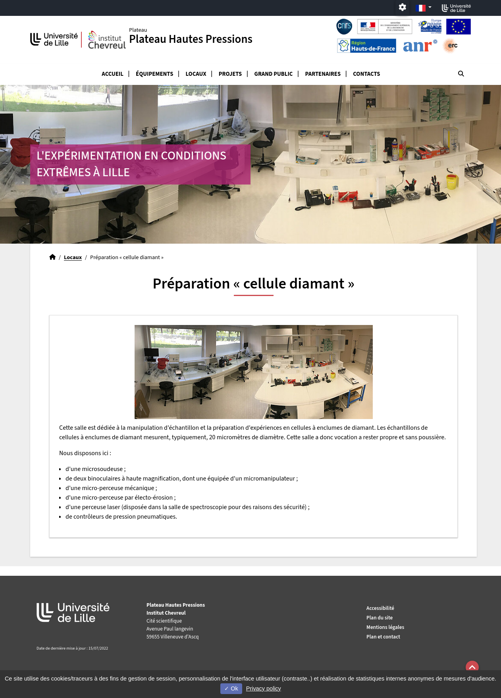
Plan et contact (383, 636)
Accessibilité (380, 608)
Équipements (154, 74)
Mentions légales (385, 627)
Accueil (112, 74)
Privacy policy (263, 688)
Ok (231, 688)
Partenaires (323, 74)
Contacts (366, 74)
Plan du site (379, 617)
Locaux (196, 74)
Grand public (273, 74)
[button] (472, 667)
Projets (230, 74)
